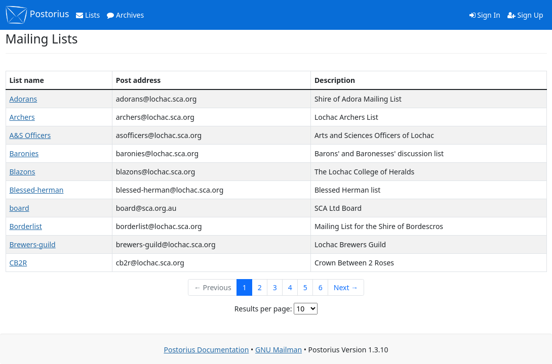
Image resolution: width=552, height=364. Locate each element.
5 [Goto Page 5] (305, 287)
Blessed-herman (37, 190)
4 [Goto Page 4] (290, 287)
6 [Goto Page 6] (321, 287)
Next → (346, 287)
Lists (88, 15)
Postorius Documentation (206, 349)
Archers (22, 117)
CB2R (18, 262)
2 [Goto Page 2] (260, 287)
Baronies (24, 153)
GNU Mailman (278, 349)
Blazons (22, 171)
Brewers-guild (33, 244)
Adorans (23, 99)
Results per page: (263, 308)
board (19, 208)
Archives (125, 15)
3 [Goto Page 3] (275, 287)
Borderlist (26, 226)
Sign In (484, 15)
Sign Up (525, 15)
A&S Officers (30, 135)
